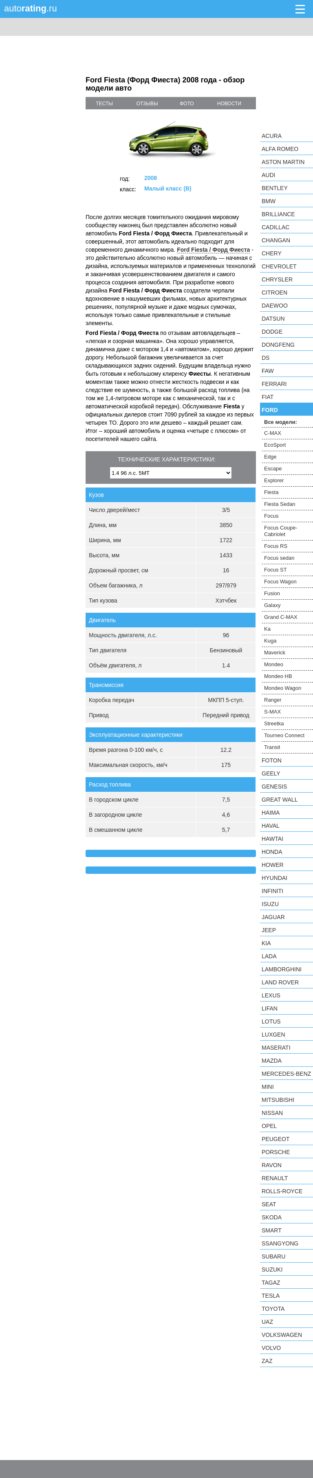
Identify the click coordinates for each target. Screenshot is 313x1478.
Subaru (273, 1256)
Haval (271, 825)
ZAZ (267, 1361)
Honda (272, 852)
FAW (268, 371)
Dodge (272, 331)
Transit (272, 747)
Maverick (274, 652)
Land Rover (280, 982)
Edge (270, 457)
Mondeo (273, 664)
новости (229, 103)
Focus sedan (279, 558)
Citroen (274, 292)
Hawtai (272, 838)
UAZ (267, 1321)
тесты (104, 103)
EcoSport (275, 445)
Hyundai (274, 878)
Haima (271, 812)
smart (272, 1230)
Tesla (271, 1295)
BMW (269, 201)
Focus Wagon (280, 581)
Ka (267, 629)
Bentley (275, 188)
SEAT (269, 1204)
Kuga (270, 641)
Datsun (273, 318)
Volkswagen (282, 1335)
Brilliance (278, 214)
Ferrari (274, 384)
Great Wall (280, 799)
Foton (272, 760)
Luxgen (273, 1034)
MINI (268, 1087)
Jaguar (273, 917)
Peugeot (275, 1139)
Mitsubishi (278, 1100)
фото (187, 103)
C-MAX (272, 433)
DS (265, 358)
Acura (272, 136)
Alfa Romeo (280, 149)
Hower (273, 865)
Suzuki (272, 1269)
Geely (271, 773)
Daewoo (275, 305)
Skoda (272, 1217)
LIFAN (270, 1008)
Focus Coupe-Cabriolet (281, 531)
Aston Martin (283, 162)
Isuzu (270, 904)
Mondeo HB (278, 676)
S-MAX (272, 712)
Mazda (272, 1060)
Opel (269, 1126)
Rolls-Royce (282, 1191)
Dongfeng (278, 344)
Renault (275, 1178)
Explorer (274, 480)
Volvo (271, 1348)
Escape (273, 468)
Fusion (272, 593)
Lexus (271, 995)
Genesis (274, 786)
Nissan (272, 1113)
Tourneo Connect (284, 735)
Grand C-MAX (281, 617)
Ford (270, 410)
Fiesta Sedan (279, 504)
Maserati (276, 1047)
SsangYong (280, 1243)
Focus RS (275, 546)
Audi (268, 175)
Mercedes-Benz (286, 1073)
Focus (271, 516)
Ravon (272, 1165)
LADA (269, 956)
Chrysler (277, 279)
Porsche (276, 1152)
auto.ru (30, 8)
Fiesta (271, 492)
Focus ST (275, 570)
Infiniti (272, 891)
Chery (272, 253)
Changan (276, 240)
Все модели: (280, 422)
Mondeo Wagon (282, 688)
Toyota (273, 1308)
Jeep (269, 930)
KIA (266, 943)
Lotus (271, 1021)
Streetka (274, 723)
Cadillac (275, 227)
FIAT (267, 397)
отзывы (147, 103)
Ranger (273, 700)
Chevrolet (279, 266)
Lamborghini (282, 969)
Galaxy (272, 605)
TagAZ (271, 1282)
